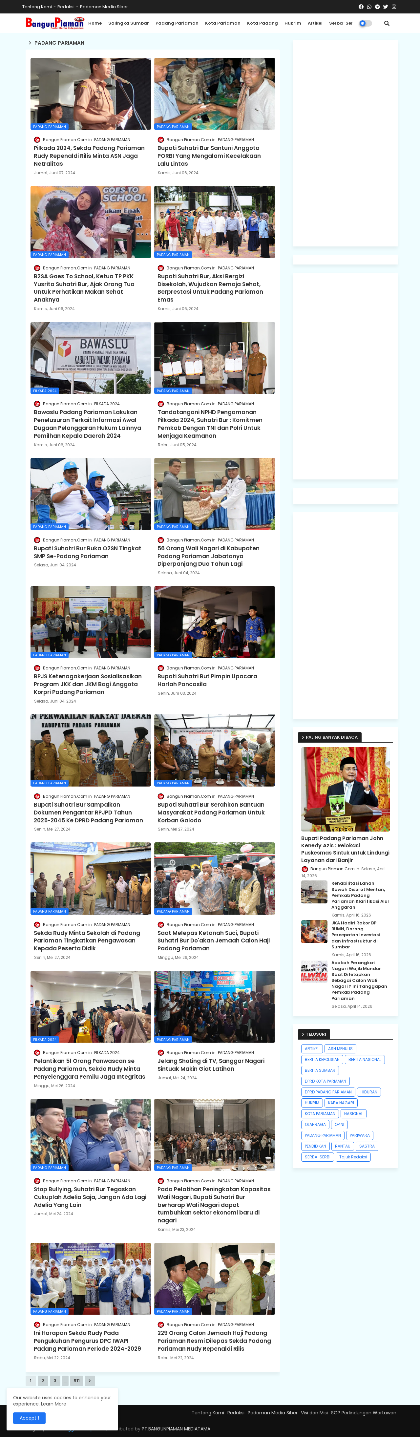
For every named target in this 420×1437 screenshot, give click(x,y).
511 (77, 1381)
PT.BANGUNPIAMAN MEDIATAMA (176, 1429)
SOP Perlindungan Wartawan (363, 1412)
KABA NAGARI (341, 1103)
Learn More (53, 1404)
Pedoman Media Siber (104, 7)
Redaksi (65, 7)
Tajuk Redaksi (353, 1157)
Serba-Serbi (343, 23)
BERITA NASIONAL (364, 1059)
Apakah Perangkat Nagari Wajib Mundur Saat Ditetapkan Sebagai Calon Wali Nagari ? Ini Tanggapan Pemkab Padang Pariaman (359, 981)
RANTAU (342, 1146)
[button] (386, 23)
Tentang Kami (37, 7)
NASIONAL (353, 1113)
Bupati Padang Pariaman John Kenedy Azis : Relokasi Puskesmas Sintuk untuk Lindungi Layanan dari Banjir (345, 849)
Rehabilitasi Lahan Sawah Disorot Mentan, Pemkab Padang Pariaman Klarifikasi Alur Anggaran (360, 895)
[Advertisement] (345, 143)
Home (95, 23)
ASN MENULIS (340, 1048)
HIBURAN (369, 1092)
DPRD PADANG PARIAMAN (328, 1092)
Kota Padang (262, 23)
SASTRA (367, 1146)
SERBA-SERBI (317, 1157)
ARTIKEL (312, 1048)
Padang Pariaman (177, 23)
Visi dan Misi (314, 1412)
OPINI (339, 1124)
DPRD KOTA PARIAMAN (325, 1081)
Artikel (315, 23)
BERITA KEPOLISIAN (322, 1059)
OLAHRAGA (315, 1124)
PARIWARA (360, 1135)
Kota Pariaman (223, 23)
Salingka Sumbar (128, 23)
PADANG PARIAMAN (323, 1135)
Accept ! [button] (29, 1418)
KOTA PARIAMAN (320, 1113)
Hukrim (292, 23)
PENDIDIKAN (315, 1146)
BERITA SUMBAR (320, 1070)
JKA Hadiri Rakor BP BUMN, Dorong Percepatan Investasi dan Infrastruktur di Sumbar (355, 935)
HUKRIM (312, 1103)
